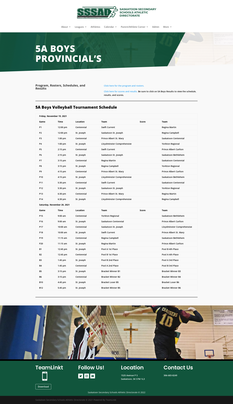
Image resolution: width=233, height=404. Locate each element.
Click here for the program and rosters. (124, 85)
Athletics (95, 27)
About (64, 27)
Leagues (79, 27)
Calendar (109, 27)
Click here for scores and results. (121, 91)
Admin (155, 27)
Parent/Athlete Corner (133, 27)
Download (43, 386)
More (166, 27)
